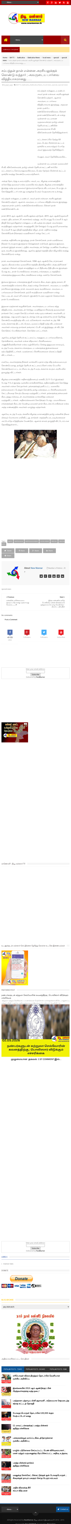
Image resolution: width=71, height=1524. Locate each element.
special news (63, 85)
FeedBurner (40, 672)
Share (22, 551)
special (56, 58)
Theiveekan (51, 1519)
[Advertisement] (19, 107)
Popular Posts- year (58, 1364)
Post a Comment (11, 615)
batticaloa (21, 58)
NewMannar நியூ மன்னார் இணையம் (38, 1515)
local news (47, 58)
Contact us (62, 1504)
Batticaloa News (34, 58)
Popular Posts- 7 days (13, 1364)
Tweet (7, 551)
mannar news (8, 1259)
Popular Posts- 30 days (35, 1364)
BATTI (12, 58)
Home (5, 58)
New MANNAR (30, 1519)
